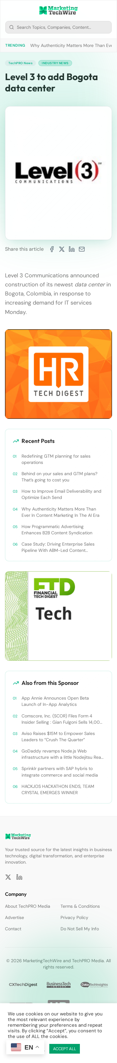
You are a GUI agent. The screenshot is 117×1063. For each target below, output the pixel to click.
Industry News (55, 63)
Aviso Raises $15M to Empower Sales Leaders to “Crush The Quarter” (58, 736)
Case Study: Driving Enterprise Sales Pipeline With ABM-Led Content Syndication (58, 547)
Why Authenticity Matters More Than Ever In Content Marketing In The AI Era (61, 512)
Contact (13, 929)
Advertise (14, 917)
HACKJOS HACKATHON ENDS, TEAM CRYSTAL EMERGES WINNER (58, 789)
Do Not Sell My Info (80, 929)
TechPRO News (20, 63)
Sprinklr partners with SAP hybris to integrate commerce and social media (60, 772)
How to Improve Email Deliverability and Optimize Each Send (61, 494)
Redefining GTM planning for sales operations (56, 459)
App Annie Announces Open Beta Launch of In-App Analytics (55, 701)
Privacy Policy (74, 917)
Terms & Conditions (80, 906)
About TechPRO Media (27, 906)
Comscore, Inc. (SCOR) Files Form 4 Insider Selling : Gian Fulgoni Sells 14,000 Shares (62, 719)
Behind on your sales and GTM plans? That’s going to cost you (59, 477)
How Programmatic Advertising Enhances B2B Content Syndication (57, 530)
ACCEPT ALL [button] (64, 1048)
